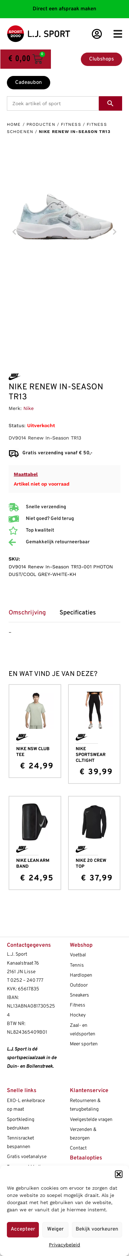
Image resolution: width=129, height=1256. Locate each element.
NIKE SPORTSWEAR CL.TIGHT (91, 755)
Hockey (78, 1015)
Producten (40, 124)
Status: (17, 425)
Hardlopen (81, 975)
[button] (118, 1174)
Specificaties (78, 613)
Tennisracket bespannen (20, 1142)
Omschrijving (27, 613)
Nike (28, 408)
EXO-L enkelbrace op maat (26, 1105)
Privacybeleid (64, 1244)
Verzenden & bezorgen (83, 1134)
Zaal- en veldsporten (82, 1030)
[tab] (31, 615)
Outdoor (79, 985)
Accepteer (23, 1229)
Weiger (55, 1229)
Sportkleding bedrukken (20, 1124)
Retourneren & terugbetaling (85, 1105)
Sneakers (79, 995)
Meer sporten (84, 1044)
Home (14, 124)
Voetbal (78, 955)
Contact (78, 1148)
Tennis (77, 965)
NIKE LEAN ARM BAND (33, 863)
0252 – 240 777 (26, 980)
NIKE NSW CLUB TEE (33, 752)
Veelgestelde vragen (91, 1120)
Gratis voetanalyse (26, 1157)
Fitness (71, 124)
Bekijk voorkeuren (97, 1229)
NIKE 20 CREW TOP (91, 863)
